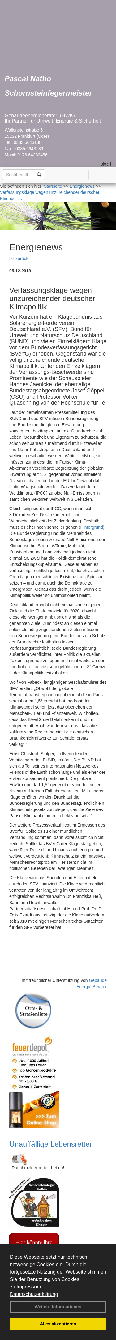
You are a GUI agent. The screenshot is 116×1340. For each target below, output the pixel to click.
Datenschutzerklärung (34, 1294)
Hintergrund (91, 527)
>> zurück (18, 258)
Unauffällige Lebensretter (50, 1144)
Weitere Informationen (58, 1306)
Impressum (28, 1286)
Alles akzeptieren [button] (58, 1323)
